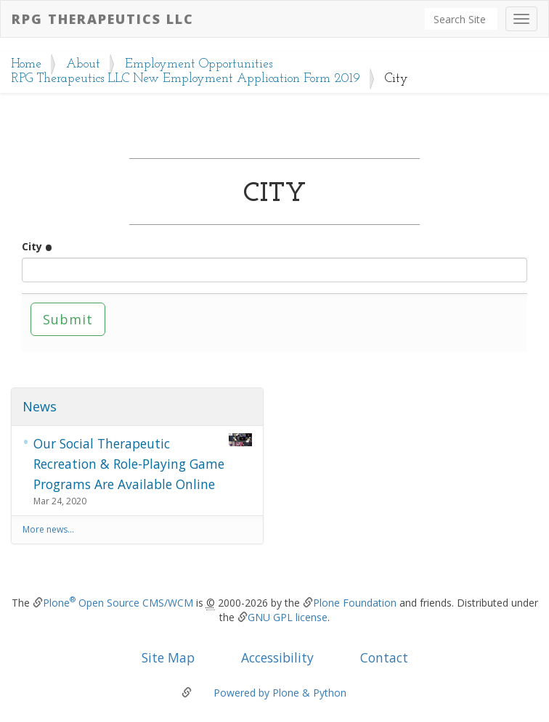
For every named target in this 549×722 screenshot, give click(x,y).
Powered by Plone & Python (280, 693)
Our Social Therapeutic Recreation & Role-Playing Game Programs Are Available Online (142, 463)
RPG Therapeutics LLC (103, 19)
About (83, 64)
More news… (48, 529)
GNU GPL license (288, 617)
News (40, 406)
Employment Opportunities (198, 64)
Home (26, 64)
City (37, 246)
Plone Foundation (354, 603)
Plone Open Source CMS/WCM (118, 603)
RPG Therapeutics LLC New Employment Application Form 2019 (185, 79)
